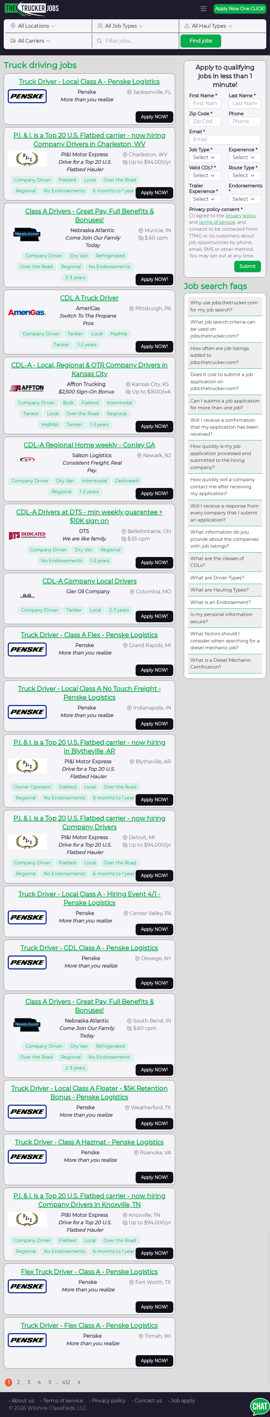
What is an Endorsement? (220, 602)
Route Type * (243, 168)
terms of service (217, 222)
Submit (248, 266)
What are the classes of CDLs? (217, 561)
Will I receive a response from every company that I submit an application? (224, 513)
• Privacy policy (107, 1401)
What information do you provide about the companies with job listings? (224, 539)
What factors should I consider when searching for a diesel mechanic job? (225, 641)
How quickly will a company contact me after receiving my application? (222, 486)
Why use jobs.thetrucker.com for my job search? (224, 306)
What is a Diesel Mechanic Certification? (220, 663)
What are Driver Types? (217, 578)
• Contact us (147, 1401)
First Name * (203, 96)
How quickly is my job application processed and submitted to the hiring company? (220, 456)
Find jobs (200, 41)
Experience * (243, 150)
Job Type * (200, 150)
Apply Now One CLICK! (240, 9)
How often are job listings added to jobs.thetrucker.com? (219, 355)
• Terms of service (61, 1401)
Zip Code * (200, 114)
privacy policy (241, 216)
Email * (197, 132)
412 (66, 1382)
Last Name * (242, 96)
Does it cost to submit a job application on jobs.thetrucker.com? (221, 381)
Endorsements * (245, 188)
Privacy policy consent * (216, 209)
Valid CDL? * (202, 168)
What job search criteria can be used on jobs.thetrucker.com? (222, 329)
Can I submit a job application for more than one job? (225, 404)
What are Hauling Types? (219, 590)
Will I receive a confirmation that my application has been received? (224, 427)
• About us (21, 1401)
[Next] (79, 1382)
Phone (236, 114)
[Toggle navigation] (203, 8)
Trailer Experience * (203, 188)
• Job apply (181, 1401)
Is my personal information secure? (221, 617)
